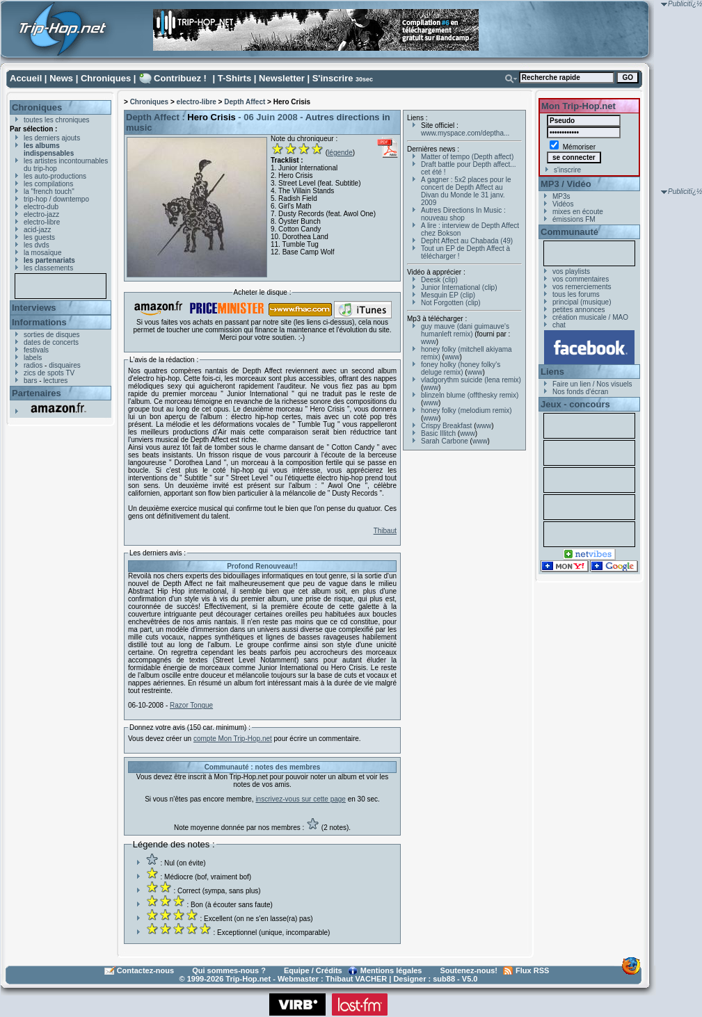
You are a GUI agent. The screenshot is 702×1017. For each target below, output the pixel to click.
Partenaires (36, 393)
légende (340, 152)
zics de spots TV (49, 373)
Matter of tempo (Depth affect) (467, 157)
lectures (55, 380)
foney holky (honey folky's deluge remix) (460, 368)
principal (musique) (581, 302)
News (61, 78)
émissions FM (574, 219)
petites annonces (578, 310)
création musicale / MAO (590, 317)
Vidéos (562, 204)
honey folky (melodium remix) (466, 410)
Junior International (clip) (459, 287)
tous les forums (576, 294)
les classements (48, 268)
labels (33, 357)
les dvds (36, 245)
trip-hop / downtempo (56, 199)
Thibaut (385, 531)
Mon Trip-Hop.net (578, 106)
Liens (552, 371)
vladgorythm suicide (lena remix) (471, 380)
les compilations (48, 184)
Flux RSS (532, 970)
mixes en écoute (577, 211)
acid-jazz (37, 230)
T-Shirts (234, 78)
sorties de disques (52, 335)
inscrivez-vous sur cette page (300, 799)
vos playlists (571, 271)
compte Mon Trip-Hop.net (232, 738)
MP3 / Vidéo (566, 184)
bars (30, 380)
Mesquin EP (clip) (448, 295)
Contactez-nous (146, 970)
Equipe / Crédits (313, 970)
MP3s (561, 196)
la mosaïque (42, 253)
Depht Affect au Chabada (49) (467, 241)
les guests (39, 237)
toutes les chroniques (57, 120)
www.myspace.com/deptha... (465, 133)
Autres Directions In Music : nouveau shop (463, 214)
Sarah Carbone (444, 441)
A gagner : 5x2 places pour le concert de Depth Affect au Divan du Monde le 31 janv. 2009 (466, 191)
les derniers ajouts (52, 138)
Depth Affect (244, 102)
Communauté (569, 232)
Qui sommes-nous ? (229, 970)
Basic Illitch (438, 433)
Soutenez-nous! (469, 970)
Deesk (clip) (439, 280)
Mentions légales (391, 970)
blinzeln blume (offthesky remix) (469, 395)
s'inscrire (567, 170)
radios (33, 365)
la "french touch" (49, 191)
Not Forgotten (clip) (451, 303)
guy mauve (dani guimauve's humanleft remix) (465, 330)
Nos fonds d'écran (580, 392)
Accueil (26, 78)
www (428, 341)
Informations (39, 322)
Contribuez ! (180, 78)
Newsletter (282, 78)
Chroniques (106, 78)
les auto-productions (55, 176)
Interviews (34, 307)
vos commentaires (580, 279)
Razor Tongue (191, 705)
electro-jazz (41, 214)
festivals (36, 350)
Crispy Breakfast (446, 426)
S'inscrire (332, 78)
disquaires (65, 365)
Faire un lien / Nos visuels (592, 384)
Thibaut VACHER (356, 979)
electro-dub (41, 207)
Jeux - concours (575, 404)
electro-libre (42, 222)
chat (559, 325)
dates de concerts (51, 342)
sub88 (444, 979)
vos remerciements (581, 287)
